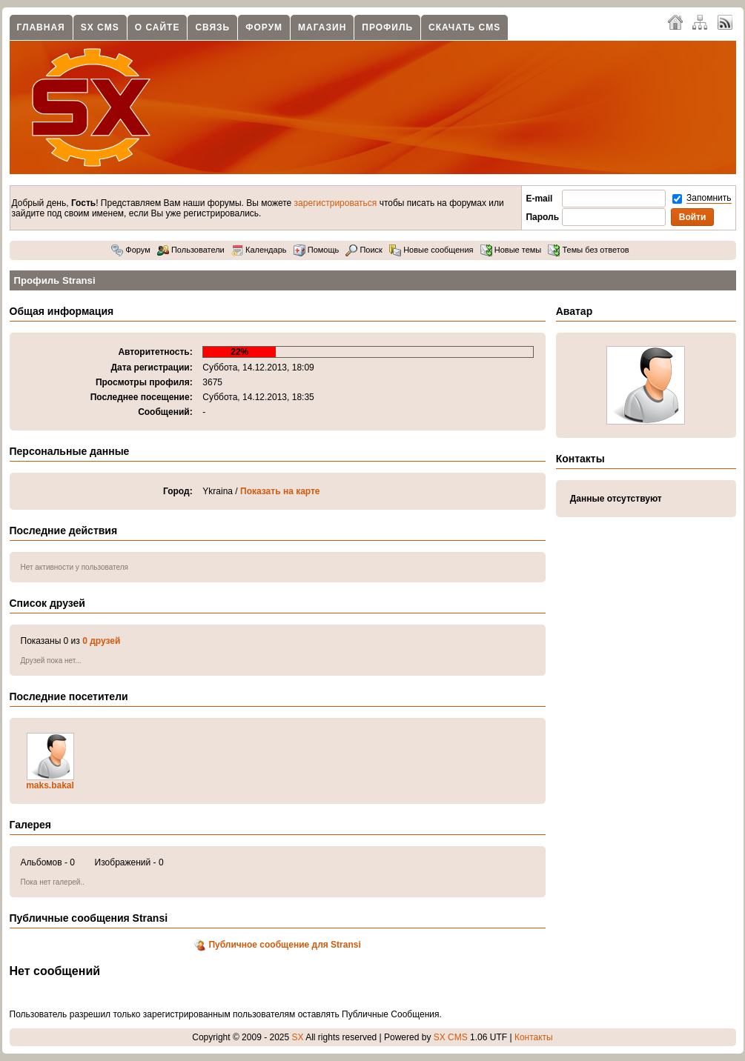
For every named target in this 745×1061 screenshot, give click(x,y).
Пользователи (191, 249)
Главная (41, 27)
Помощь (317, 249)
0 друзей (101, 641)
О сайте (157, 27)
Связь (212, 27)
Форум (263, 27)
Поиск (364, 249)
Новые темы (511, 249)
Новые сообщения (431, 249)
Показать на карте (280, 491)
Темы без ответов (588, 249)
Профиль (387, 27)
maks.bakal (50, 785)
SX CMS (100, 27)
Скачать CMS (464, 27)
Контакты (533, 1037)
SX (298, 1037)
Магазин (322, 27)
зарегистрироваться (335, 203)
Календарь (259, 249)
